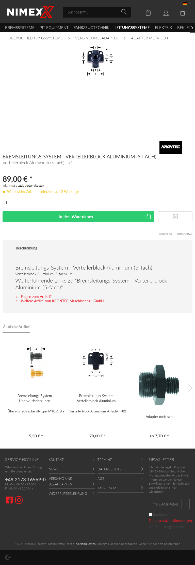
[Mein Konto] (162, 12)
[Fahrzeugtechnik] (91, 27)
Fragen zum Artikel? (33, 296)
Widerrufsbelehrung (68, 494)
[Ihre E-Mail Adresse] (165, 504)
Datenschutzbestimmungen (170, 520)
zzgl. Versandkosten (31, 185)
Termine (105, 460)
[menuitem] (97, 12)
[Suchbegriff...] (97, 12)
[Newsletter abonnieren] (186, 504)
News (53, 469)
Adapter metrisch (159, 416)
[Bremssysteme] (20, 27)
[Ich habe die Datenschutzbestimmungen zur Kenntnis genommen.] (150, 514)
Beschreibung (26, 248)
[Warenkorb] (179, 12)
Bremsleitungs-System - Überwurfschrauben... (36, 398)
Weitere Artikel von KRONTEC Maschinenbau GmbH (59, 301)
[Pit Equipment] (54, 27)
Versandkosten (86, 544)
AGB (101, 479)
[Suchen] (125, 12)
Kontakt (56, 460)
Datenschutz (110, 469)
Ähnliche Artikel (16, 326)
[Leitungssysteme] (132, 27)
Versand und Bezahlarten (61, 481)
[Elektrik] (163, 27)
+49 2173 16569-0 (25, 479)
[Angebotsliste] (144, 12)
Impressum (107, 488)
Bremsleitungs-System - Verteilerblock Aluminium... (97, 398)
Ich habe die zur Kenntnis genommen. (170, 520)
